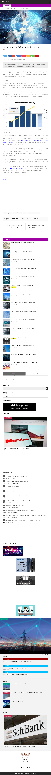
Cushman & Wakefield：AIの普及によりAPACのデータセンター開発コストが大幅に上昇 (23, 520)
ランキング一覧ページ (46, 654)
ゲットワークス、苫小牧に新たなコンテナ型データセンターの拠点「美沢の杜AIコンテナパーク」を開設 (26, 515)
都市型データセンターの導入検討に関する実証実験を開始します (18, 495)
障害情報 (13, 478)
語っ (22, 168)
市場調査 (7, 5)
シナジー (17, 218)
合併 (32, 218)
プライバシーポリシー (25, 761)
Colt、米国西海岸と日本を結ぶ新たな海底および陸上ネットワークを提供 (20, 510)
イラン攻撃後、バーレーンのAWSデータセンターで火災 (16, 476)
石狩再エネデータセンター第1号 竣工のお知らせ (15, 505)
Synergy (13, 218)
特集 (12, 502)
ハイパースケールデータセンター (25, 218)
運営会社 (25, 764)
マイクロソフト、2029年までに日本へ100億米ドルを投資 (17, 481)
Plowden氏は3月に (14, 168)
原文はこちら (5, 179)
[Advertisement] (25, 195)
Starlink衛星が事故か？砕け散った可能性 (13, 486)
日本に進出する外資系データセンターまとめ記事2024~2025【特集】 (19, 500)
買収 (38, 218)
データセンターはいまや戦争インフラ (13, 491)
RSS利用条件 (25, 759)
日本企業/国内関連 (15, 483)
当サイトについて (25, 757)
